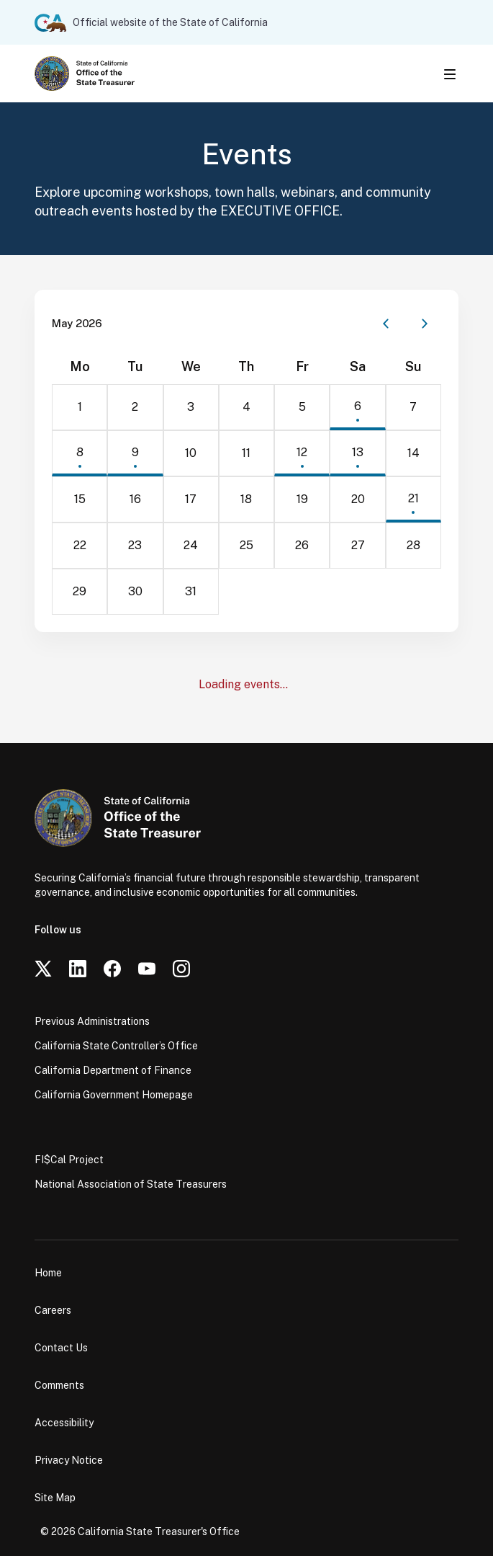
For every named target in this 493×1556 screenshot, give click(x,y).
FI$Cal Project (69, 1159)
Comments (59, 1385)
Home (48, 1273)
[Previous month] (385, 323)
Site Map (55, 1497)
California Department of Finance (113, 1070)
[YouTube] (146, 968)
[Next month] (424, 323)
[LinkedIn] (77, 968)
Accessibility (64, 1422)
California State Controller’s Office (116, 1046)
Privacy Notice (69, 1460)
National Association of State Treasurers (131, 1184)
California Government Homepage (114, 1095)
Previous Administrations (92, 1021)
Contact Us (61, 1347)
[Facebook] (112, 968)
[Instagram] (181, 968)
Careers (53, 1310)
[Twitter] (43, 968)
